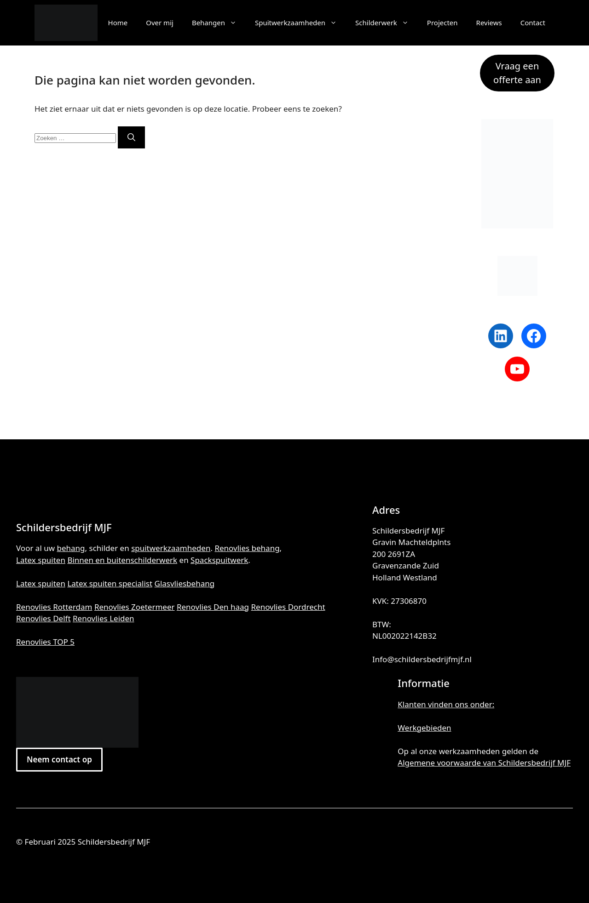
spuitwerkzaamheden (170, 548)
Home (118, 22)
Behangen (219, 22)
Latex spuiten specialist (109, 583)
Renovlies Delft (43, 618)
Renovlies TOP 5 (45, 641)
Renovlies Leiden (103, 618)
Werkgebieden (424, 727)
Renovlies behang (246, 548)
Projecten (442, 22)
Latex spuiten (40, 560)
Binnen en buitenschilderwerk (122, 560)
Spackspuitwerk (219, 560)
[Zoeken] (131, 137)
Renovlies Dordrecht (288, 607)
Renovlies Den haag (213, 607)
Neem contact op (59, 759)
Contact (532, 22)
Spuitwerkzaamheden (300, 22)
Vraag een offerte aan (517, 73)
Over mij (159, 22)
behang (71, 548)
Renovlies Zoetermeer (134, 607)
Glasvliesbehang (185, 583)
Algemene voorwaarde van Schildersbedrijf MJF (484, 762)
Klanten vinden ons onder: (446, 704)
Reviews (489, 22)
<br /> (294, 711)
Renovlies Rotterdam (54, 607)
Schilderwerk (386, 22)
